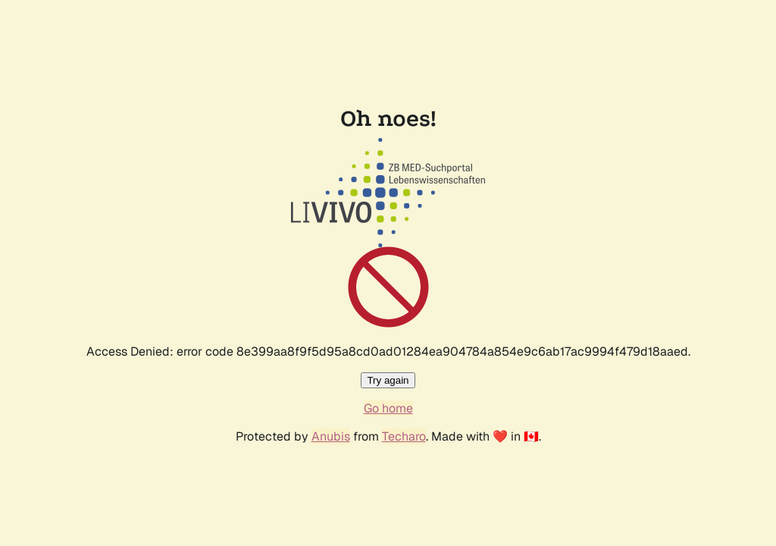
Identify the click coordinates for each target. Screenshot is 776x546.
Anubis (330, 436)
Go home (388, 408)
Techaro (404, 436)
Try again (387, 380)
